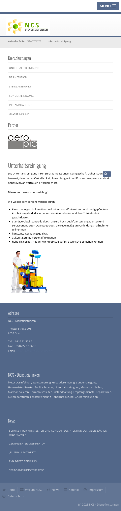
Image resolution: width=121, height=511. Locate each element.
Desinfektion (18, 77)
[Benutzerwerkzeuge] (107, 174)
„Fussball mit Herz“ (22, 452)
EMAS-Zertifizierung (23, 461)
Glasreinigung (19, 114)
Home (11, 490)
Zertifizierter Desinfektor (27, 443)
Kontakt (74, 490)
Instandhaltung (20, 105)
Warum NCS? (33, 490)
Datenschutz (15, 496)
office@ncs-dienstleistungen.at (34, 351)
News (55, 490)
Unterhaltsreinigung (24, 68)
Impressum (96, 490)
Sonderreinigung (21, 96)
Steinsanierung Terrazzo (26, 470)
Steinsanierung (20, 86)
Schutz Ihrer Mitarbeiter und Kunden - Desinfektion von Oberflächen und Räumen (58, 432)
